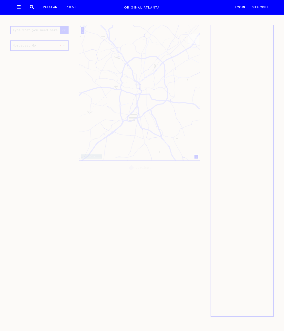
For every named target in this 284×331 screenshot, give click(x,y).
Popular (50, 7)
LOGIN (240, 7)
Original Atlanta (142, 7)
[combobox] (39, 45)
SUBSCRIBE (260, 7)
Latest (70, 7)
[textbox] (39, 45)
